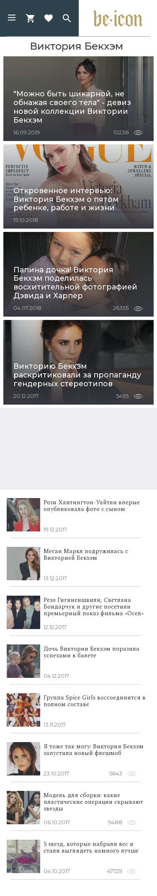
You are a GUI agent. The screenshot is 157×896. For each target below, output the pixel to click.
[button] (11, 18)
